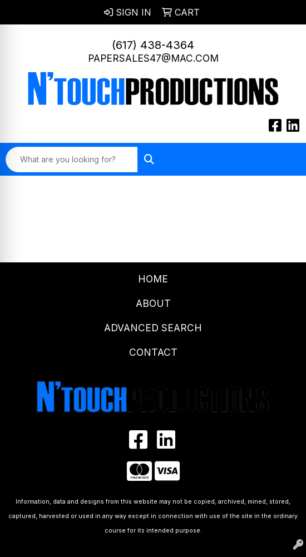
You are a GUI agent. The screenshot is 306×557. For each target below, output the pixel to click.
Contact (153, 352)
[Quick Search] (72, 159)
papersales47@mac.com (153, 58)
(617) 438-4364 (153, 45)
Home (153, 279)
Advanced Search (153, 328)
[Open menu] (284, 159)
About (153, 303)
